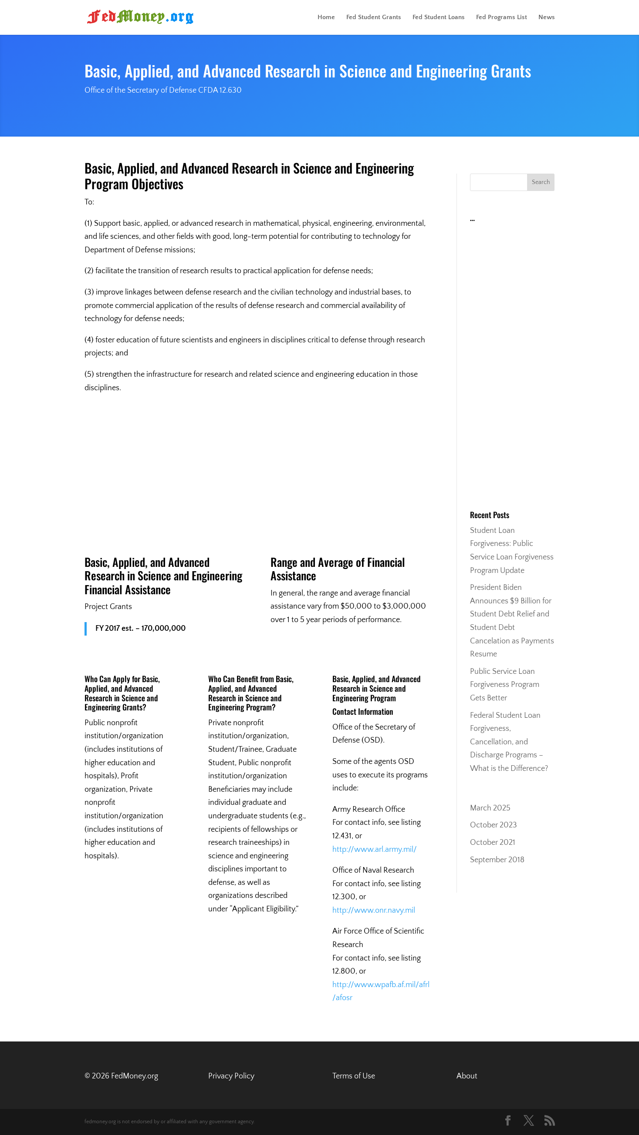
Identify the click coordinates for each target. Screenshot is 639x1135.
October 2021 (492, 842)
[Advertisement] (258, 468)
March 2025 (490, 808)
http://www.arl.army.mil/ (374, 849)
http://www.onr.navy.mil (373, 910)
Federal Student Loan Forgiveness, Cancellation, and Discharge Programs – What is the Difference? (509, 742)
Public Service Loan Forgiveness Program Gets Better (504, 685)
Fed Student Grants (373, 17)
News (546, 17)
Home (326, 17)
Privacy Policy (231, 1076)
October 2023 (493, 825)
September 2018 (497, 860)
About (466, 1076)
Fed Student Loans (438, 17)
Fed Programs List (501, 17)
